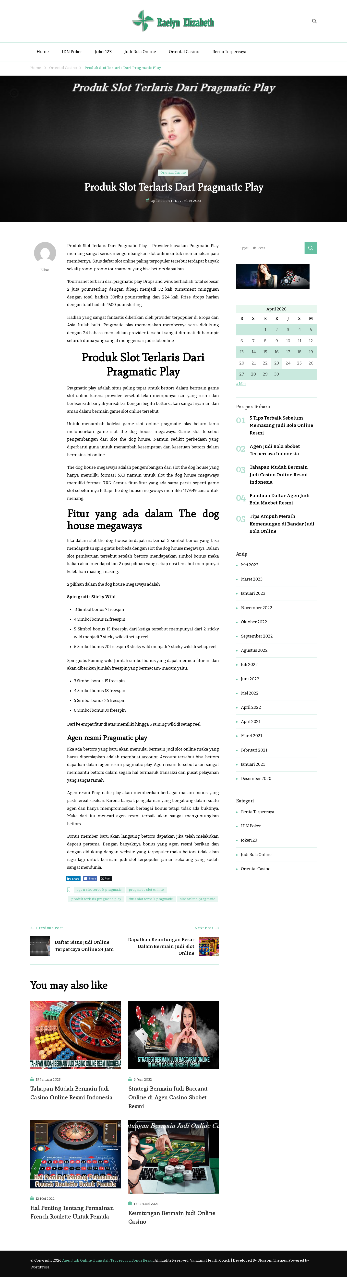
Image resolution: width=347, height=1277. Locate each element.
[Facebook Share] (90, 878)
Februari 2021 (254, 750)
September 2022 (257, 636)
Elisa (45, 257)
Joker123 (103, 51)
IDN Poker (72, 51)
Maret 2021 (251, 735)
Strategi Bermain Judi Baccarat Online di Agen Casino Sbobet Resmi (168, 1097)
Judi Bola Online (140, 51)
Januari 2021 (253, 764)
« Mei (241, 384)
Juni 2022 (250, 679)
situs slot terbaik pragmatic (151, 899)
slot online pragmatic (197, 899)
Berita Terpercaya (229, 51)
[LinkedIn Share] (73, 878)
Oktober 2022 (254, 622)
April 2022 (251, 707)
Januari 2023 (253, 593)
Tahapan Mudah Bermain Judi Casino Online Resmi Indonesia (71, 1093)
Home (42, 51)
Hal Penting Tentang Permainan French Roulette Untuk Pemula (72, 1212)
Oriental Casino (184, 51)
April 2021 (250, 721)
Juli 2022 (249, 664)
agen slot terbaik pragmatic (99, 890)
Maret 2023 (252, 579)
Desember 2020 (256, 778)
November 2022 (256, 607)
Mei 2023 (249, 565)
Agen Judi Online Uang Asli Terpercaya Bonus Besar (107, 1260)
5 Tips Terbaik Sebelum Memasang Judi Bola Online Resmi (281, 425)
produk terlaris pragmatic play (96, 899)
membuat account (139, 757)
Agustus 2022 (254, 650)
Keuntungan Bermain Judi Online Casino (171, 1217)
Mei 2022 (250, 693)
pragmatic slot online (146, 890)
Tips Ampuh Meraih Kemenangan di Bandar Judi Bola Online (282, 523)
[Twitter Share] (106, 878)
